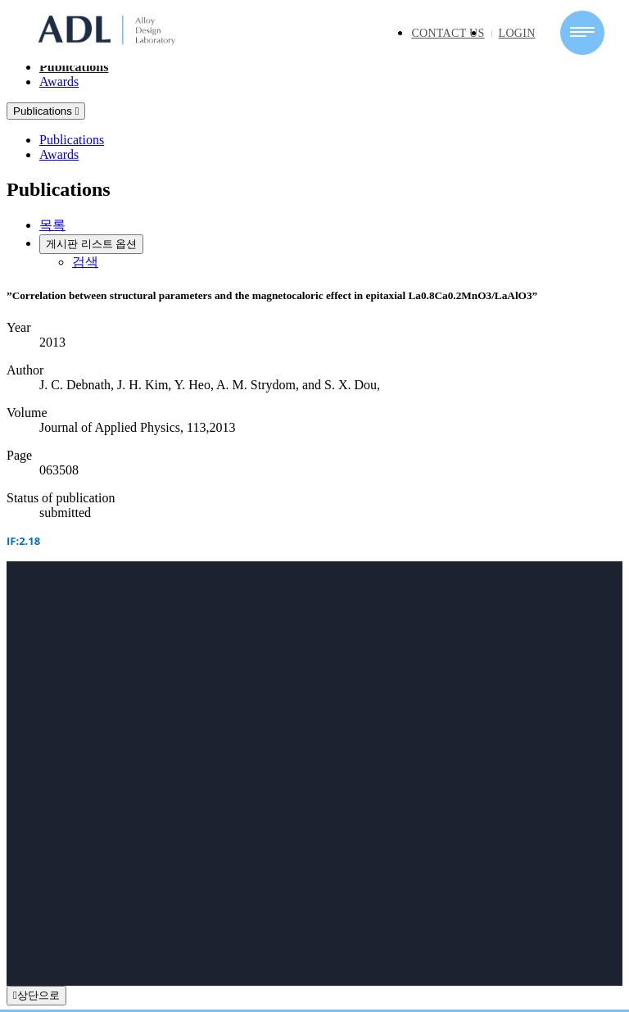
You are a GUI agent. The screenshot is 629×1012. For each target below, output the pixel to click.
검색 (85, 262)
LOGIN (517, 33)
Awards (59, 81)
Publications (73, 67)
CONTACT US (447, 33)
